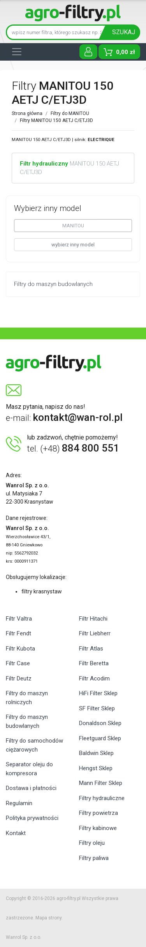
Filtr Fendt (18, 633)
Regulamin (19, 803)
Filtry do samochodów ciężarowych (34, 745)
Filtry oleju (92, 842)
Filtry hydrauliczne (102, 798)
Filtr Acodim (94, 678)
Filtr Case (18, 663)
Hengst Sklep (96, 768)
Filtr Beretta (94, 663)
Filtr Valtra (19, 618)
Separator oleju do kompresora (29, 769)
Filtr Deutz (19, 678)
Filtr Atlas (91, 648)
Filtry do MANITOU (70, 113)
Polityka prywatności (32, 817)
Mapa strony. (49, 918)
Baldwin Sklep (96, 753)
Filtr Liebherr (95, 633)
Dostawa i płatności (31, 788)
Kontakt (16, 833)
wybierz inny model (73, 245)
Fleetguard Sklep (100, 738)
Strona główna (27, 113)
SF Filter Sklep (97, 708)
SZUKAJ (123, 32)
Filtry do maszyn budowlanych (27, 721)
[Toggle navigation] (17, 51)
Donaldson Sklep (100, 723)
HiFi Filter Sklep (98, 693)
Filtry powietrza (98, 812)
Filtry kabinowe (98, 828)
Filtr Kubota (20, 648)
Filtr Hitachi (93, 618)
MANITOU (73, 225)
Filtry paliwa (94, 858)
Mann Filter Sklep (100, 783)
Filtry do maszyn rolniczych (27, 698)
